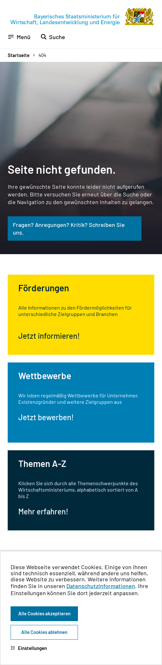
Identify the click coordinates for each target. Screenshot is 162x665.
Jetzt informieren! (49, 335)
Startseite (19, 55)
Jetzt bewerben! (46, 417)
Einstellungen (29, 648)
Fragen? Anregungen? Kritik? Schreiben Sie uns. (69, 228)
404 (42, 55)
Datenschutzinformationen (100, 585)
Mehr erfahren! (43, 511)
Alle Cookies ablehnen (44, 632)
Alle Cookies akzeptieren (44, 613)
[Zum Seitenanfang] (148, 332)
